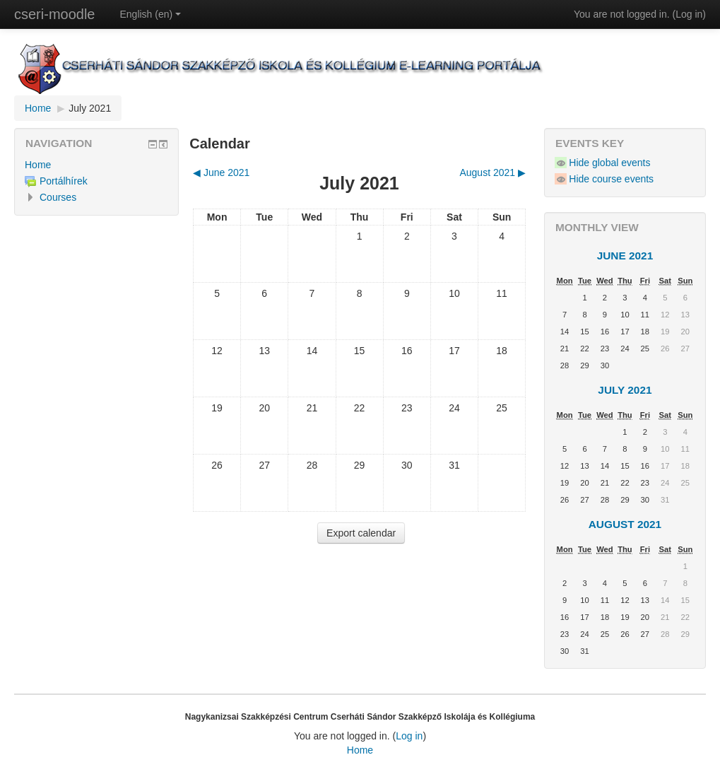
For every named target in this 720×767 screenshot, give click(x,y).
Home (38, 108)
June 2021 (625, 256)
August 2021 (625, 524)
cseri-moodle (54, 14)
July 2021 (90, 108)
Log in (688, 14)
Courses (58, 197)
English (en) (150, 14)
